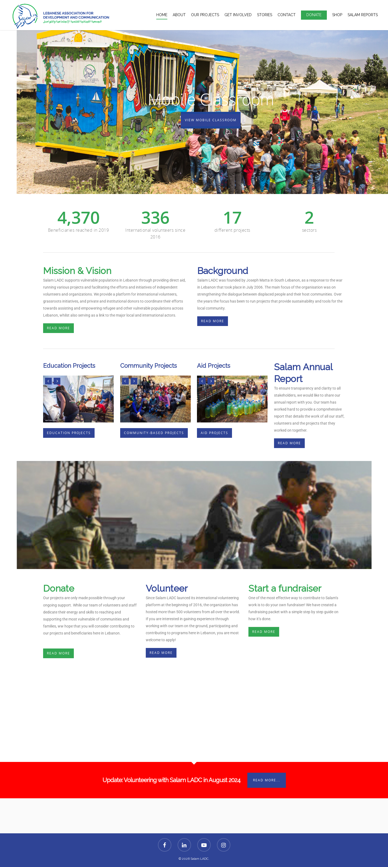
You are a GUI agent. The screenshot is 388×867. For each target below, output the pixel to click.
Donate (313, 15)
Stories (264, 15)
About (179, 15)
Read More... (266, 780)
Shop (337, 15)
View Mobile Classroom (211, 120)
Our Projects (205, 15)
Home (161, 15)
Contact (287, 15)
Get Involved (238, 15)
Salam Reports (363, 15)
